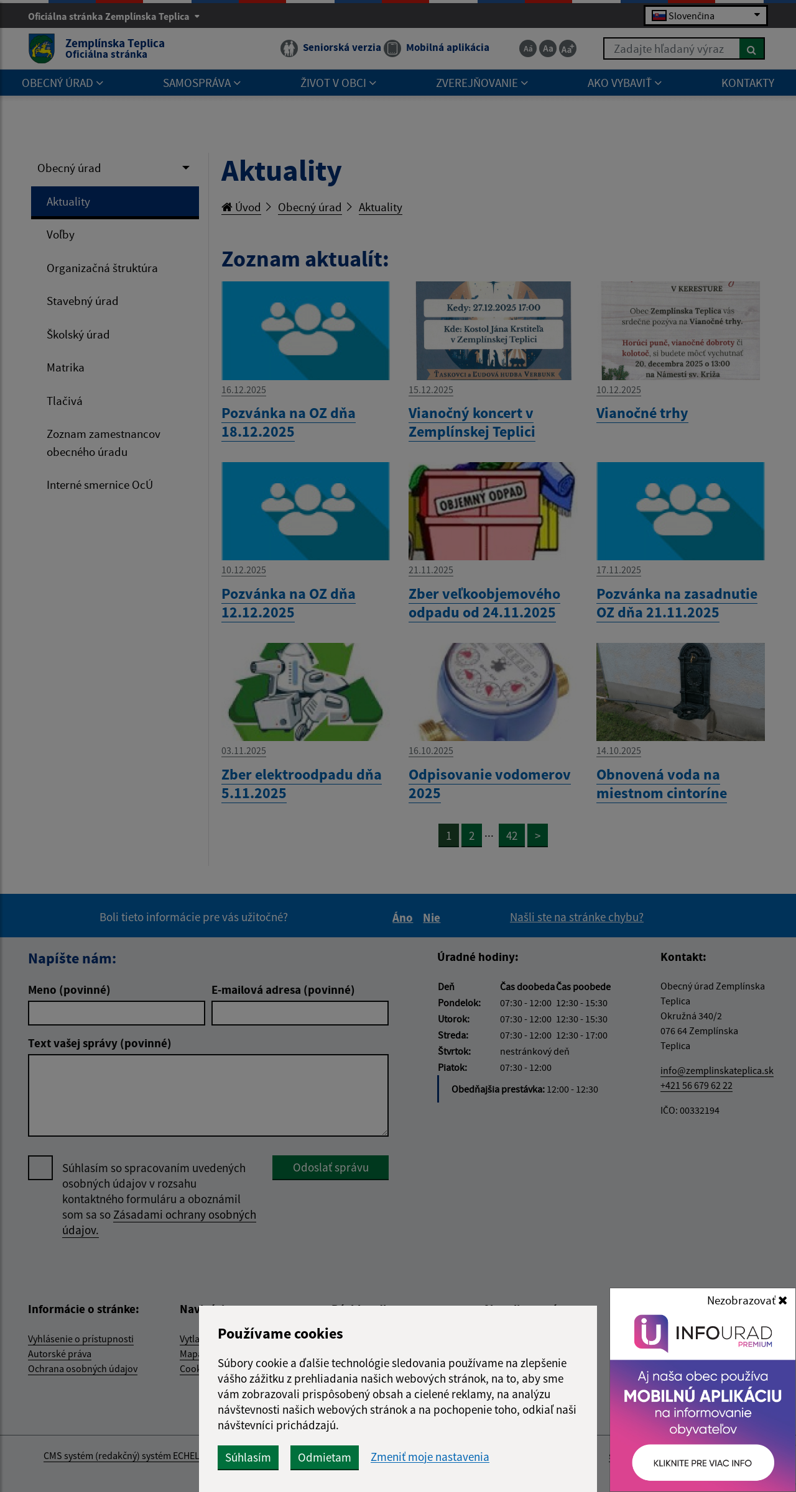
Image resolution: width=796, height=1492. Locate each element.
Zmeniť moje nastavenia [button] (430, 1457)
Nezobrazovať (747, 1300)
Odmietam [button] (324, 1457)
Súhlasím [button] (248, 1457)
